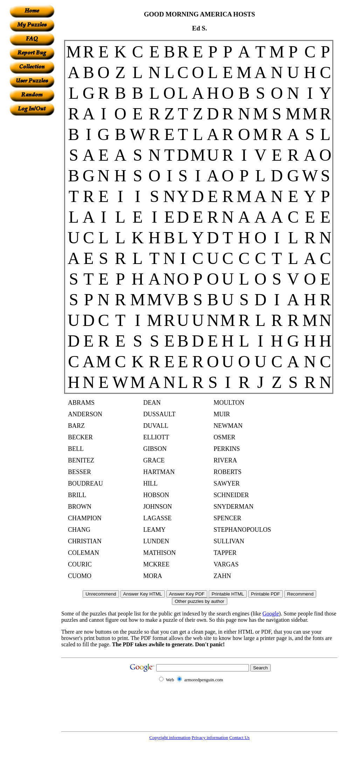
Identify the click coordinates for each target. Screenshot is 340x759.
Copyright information (170, 737)
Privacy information (210, 737)
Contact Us (239, 737)
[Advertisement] (32, 221)
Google (271, 614)
